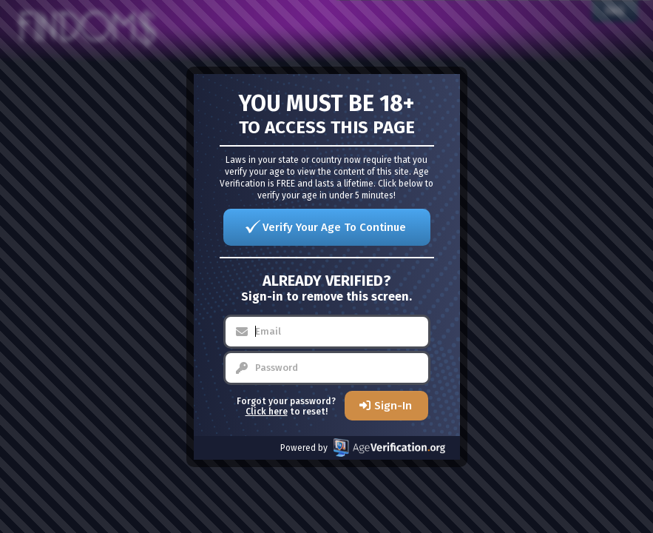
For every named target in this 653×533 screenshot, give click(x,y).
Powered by (362, 447)
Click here (267, 411)
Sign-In (393, 405)
